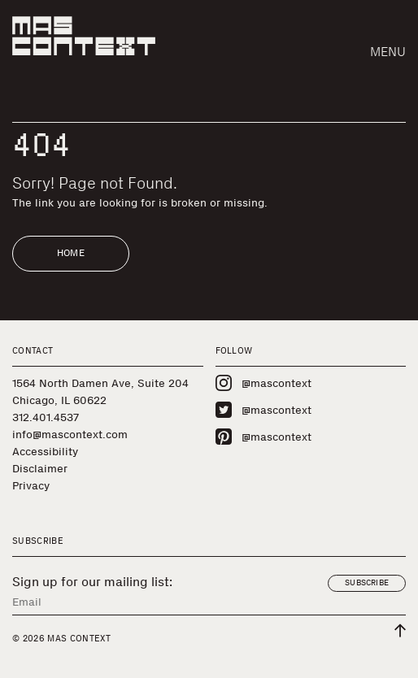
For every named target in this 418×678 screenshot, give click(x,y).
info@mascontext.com (70, 434)
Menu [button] (388, 51)
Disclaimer (39, 469)
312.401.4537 (45, 417)
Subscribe (367, 583)
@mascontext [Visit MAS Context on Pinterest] (263, 436)
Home (71, 253)
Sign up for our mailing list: (92, 582)
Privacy (31, 486)
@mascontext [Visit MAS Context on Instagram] (263, 383)
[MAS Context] (83, 35)
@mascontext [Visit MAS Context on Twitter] (263, 410)
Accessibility (45, 452)
